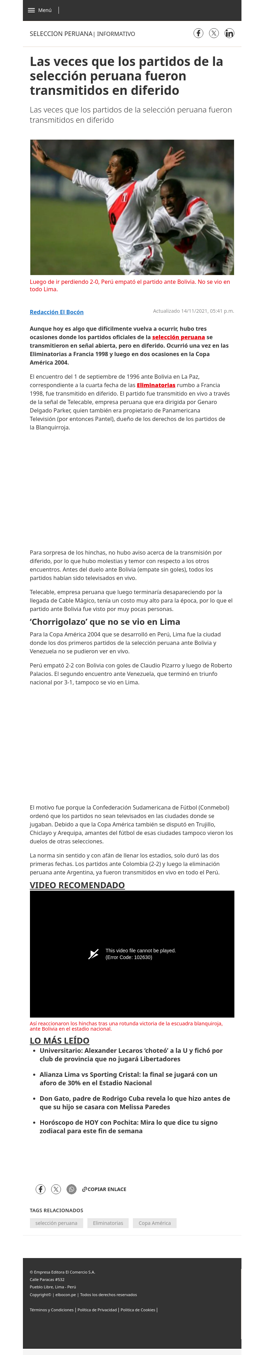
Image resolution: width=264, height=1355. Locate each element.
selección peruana (57, 1223)
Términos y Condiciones (52, 1309)
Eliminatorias (108, 1223)
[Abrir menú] (45, 10)
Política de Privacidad (97, 1309)
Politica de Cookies (138, 1309)
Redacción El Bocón (57, 312)
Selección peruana (61, 33)
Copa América (155, 1223)
